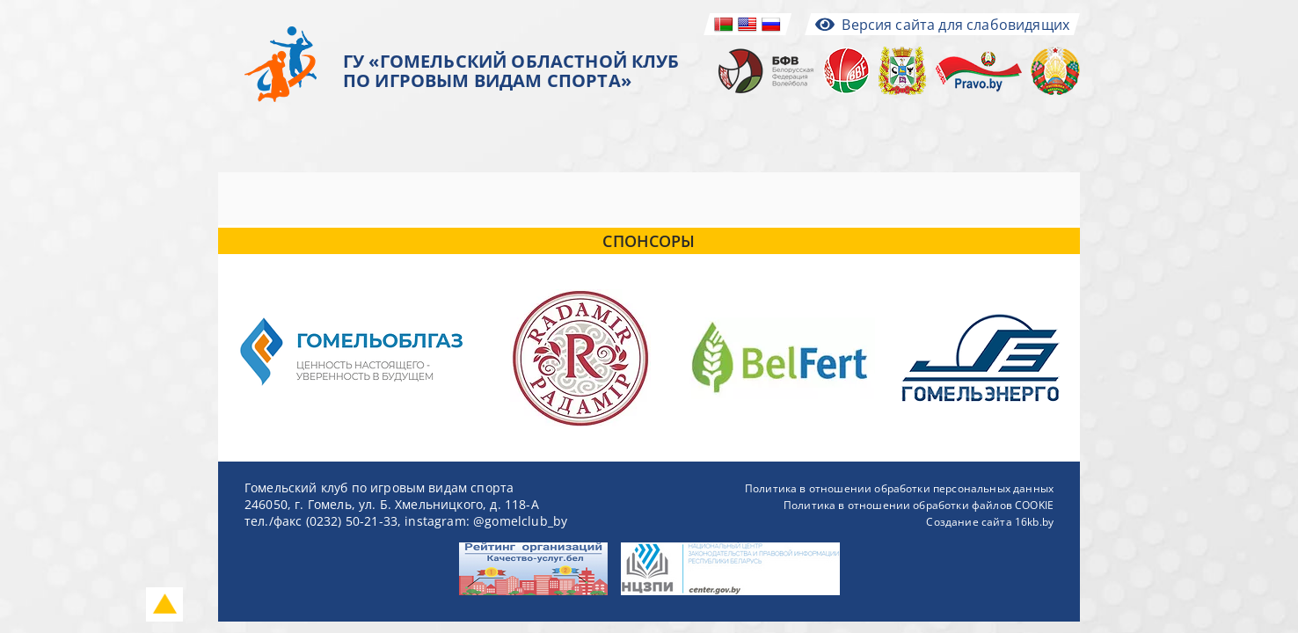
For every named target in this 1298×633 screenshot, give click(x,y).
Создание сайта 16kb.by (990, 521)
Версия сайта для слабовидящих (942, 24)
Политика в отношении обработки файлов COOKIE (919, 505)
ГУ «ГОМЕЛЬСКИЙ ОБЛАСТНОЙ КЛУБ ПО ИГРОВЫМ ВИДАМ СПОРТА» (511, 71)
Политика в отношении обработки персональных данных (899, 488)
